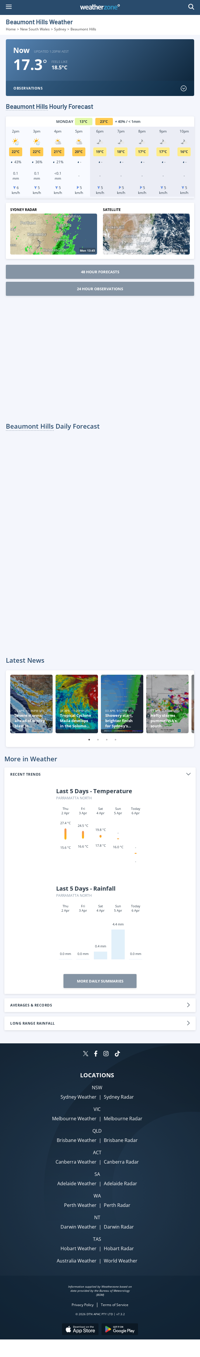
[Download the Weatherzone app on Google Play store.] (119, 1330)
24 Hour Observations (100, 288)
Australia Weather (76, 1261)
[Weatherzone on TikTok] (117, 1054)
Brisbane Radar (121, 1140)
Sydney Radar (119, 1097)
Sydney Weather (78, 1097)
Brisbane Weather (76, 1140)
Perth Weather (80, 1205)
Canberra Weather (76, 1162)
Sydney (60, 29)
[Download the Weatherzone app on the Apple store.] (80, 1330)
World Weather (120, 1261)
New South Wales (35, 29)
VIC (97, 1109)
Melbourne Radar (123, 1118)
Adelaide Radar (120, 1183)
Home (11, 29)
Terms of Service (114, 1304)
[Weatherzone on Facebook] (95, 1054)
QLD (97, 1131)
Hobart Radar (119, 1248)
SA (97, 1174)
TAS (97, 1239)
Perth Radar (117, 1205)
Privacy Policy (83, 1304)
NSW (97, 1087)
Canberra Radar (121, 1162)
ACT (97, 1152)
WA (97, 1196)
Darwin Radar (119, 1227)
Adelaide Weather (76, 1183)
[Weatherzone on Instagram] (106, 1054)
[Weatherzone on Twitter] (85, 1054)
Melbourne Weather (74, 1118)
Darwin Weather (78, 1227)
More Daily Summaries (100, 981)
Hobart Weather (78, 1248)
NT (97, 1217)
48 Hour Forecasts (100, 271)
